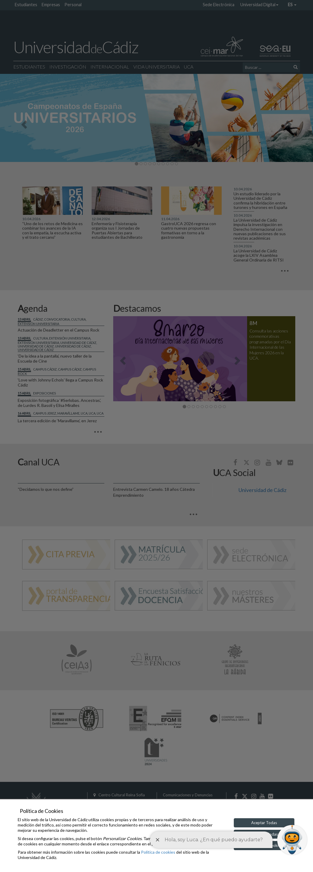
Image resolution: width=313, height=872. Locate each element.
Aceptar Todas (264, 822)
